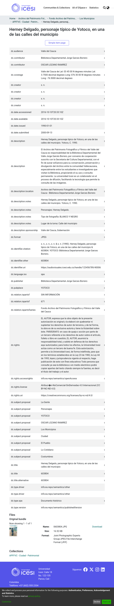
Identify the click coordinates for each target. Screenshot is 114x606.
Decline (97, 602)
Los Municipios (87, 18)
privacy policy (34, 596)
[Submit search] (104, 7)
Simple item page (57, 42)
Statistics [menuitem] (94, 7)
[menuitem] (79, 8)
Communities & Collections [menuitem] (57, 7)
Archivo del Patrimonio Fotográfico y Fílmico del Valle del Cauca (32, 18)
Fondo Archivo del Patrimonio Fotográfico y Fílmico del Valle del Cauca (63, 18)
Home (12, 18)
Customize (6, 602)
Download (97, 526)
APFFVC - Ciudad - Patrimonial (26, 22)
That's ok (106, 602)
